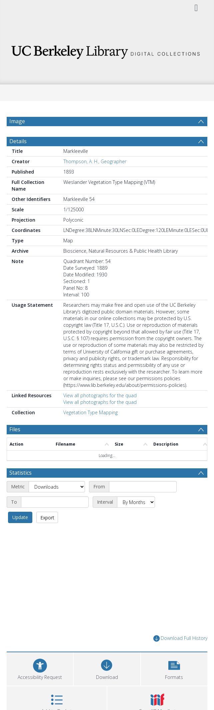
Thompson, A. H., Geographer (94, 161)
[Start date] (143, 486)
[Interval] (136, 502)
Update (20, 517)
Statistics (20, 472)
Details (18, 141)
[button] (174, 668)
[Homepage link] (107, 50)
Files (14, 429)
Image (17, 121)
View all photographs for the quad (100, 395)
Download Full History (180, 638)
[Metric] (57, 486)
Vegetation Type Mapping (90, 412)
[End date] (55, 502)
